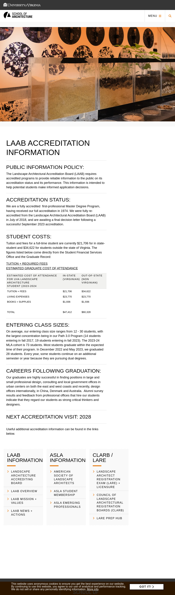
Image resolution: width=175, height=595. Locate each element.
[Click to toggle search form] (170, 16)
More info (93, 589)
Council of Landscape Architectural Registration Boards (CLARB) (110, 502)
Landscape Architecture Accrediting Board (23, 477)
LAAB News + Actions (22, 512)
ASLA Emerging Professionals (67, 504)
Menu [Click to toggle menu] (152, 15)
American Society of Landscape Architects (64, 477)
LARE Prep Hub (109, 518)
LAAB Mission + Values (24, 501)
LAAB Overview (24, 491)
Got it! (145, 586)
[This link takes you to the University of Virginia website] (22, 5)
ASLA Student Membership (66, 493)
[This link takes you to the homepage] (18, 16)
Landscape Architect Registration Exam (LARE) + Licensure (108, 479)
